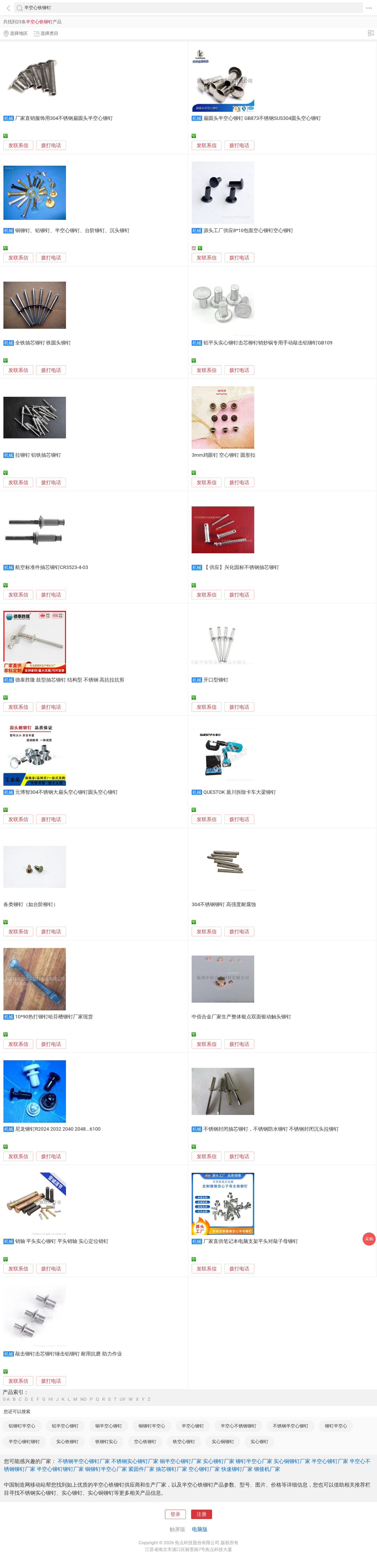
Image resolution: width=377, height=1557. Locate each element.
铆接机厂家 (267, 1469)
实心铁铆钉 (67, 1441)
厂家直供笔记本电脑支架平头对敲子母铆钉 (250, 1241)
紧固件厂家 (141, 1469)
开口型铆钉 (215, 680)
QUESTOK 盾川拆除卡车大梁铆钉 (239, 792)
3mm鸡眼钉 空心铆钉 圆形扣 (223, 455)
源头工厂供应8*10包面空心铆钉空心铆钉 (248, 230)
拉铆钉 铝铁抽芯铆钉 (38, 455)
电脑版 (200, 1529)
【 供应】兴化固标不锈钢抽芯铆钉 (241, 567)
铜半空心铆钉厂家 (181, 1461)
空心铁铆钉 (145, 1441)
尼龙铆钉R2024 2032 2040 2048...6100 (58, 1129)
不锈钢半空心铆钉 (290, 1425)
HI (50, 1399)
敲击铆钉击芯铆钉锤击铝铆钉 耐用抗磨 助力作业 (68, 1354)
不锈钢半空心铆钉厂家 (84, 1461)
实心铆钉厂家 (218, 1461)
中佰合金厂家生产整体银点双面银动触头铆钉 (241, 1017)
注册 (202, 1514)
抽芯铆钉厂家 (171, 1469)
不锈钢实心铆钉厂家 (134, 1461)
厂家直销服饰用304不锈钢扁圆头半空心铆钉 (64, 118)
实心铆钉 (259, 1441)
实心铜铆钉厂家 (292, 1461)
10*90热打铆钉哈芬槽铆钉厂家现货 (54, 1017)
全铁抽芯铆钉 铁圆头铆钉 (43, 343)
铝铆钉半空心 (22, 1425)
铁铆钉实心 (106, 1441)
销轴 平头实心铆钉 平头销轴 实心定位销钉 (61, 1241)
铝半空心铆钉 (65, 1425)
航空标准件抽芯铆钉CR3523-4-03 (51, 567)
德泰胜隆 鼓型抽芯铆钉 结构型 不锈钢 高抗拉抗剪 (70, 680)
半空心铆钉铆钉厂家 (60, 1469)
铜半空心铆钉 (108, 1425)
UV (122, 1399)
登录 (175, 1514)
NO (83, 1399)
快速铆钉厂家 (237, 1469)
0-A (6, 1399)
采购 (369, 1238)
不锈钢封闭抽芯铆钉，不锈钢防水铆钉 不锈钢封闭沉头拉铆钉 (271, 1129)
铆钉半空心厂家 (254, 1461)
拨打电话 (51, 145)
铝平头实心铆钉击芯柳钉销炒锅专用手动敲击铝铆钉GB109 (267, 343)
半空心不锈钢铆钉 (238, 1425)
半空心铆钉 (193, 1425)
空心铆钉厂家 (204, 1469)
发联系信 (18, 145)
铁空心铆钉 (184, 1441)
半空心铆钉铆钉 (24, 1441)
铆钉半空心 (336, 1425)
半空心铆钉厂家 (330, 1461)
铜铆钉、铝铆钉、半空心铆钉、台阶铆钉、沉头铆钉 (72, 230)
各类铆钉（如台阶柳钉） (30, 904)
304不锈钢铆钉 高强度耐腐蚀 (224, 904)
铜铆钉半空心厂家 (106, 1469)
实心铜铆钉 (223, 1441)
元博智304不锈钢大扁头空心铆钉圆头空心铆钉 (66, 792)
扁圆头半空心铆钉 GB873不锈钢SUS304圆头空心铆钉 (262, 118)
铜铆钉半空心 (151, 1425)
